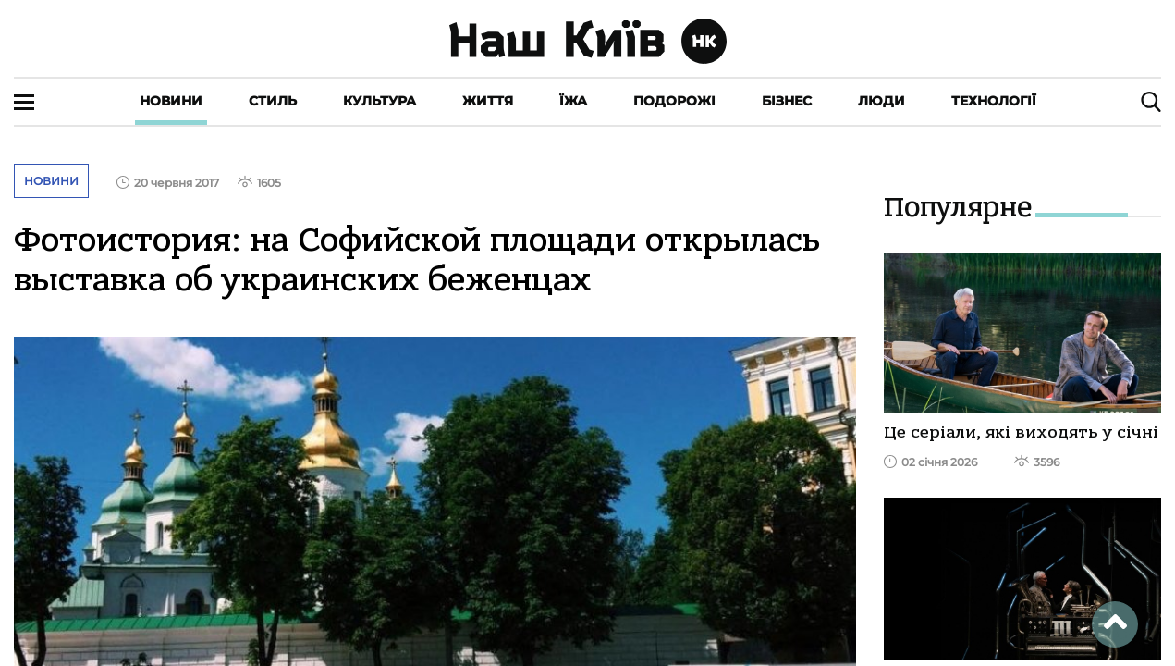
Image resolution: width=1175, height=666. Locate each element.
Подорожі (674, 100)
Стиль (273, 100)
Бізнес (787, 100)
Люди (881, 100)
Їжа (573, 100)
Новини (171, 100)
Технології (993, 100)
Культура (379, 100)
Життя (487, 100)
